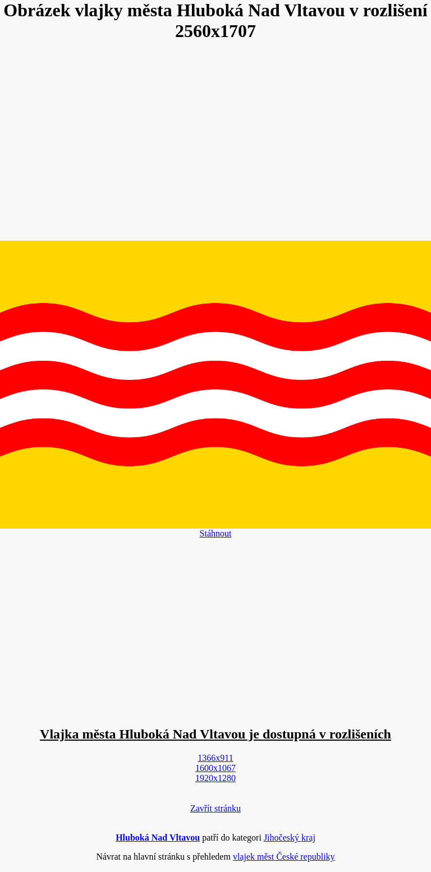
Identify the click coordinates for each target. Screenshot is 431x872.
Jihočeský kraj (289, 837)
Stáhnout (216, 533)
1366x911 (215, 758)
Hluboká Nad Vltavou (158, 837)
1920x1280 (215, 778)
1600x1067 (215, 768)
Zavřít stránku (215, 808)
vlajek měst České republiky (284, 856)
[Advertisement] (215, 142)
